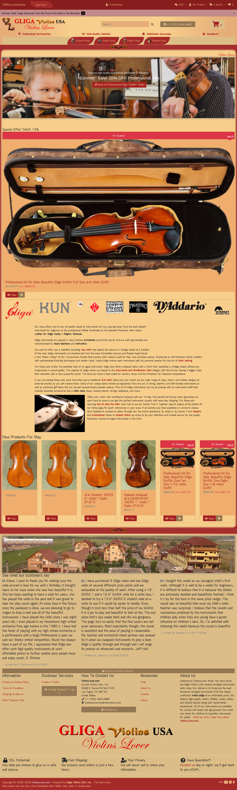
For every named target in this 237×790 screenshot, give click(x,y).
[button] (180, 4)
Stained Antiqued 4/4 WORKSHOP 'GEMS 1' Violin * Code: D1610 (136, 500)
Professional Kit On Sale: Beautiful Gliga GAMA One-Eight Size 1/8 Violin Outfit (217, 480)
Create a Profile (50, 682)
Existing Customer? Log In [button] (59, 691)
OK (83, 13)
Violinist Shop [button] (80, 40)
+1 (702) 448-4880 (178, 24)
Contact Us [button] (108, 709)
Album (144, 700)
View (11, 295)
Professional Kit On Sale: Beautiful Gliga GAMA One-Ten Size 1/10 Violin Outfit (177, 480)
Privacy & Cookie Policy (15, 682)
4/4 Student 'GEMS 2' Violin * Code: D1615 (98, 498)
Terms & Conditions (12, 688)
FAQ (143, 682)
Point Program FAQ (13, 700)
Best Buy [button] (41, 5)
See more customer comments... (118, 670)
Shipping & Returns (13, 694)
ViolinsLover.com (13, 4)
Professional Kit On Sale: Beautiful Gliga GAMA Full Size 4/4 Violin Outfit (57, 282)
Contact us (187, 765)
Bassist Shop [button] (157, 40)
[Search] (125, 24)
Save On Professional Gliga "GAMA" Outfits (119, 84)
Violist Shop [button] (106, 40)
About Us (146, 688)
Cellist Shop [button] (131, 40)
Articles (145, 694)
